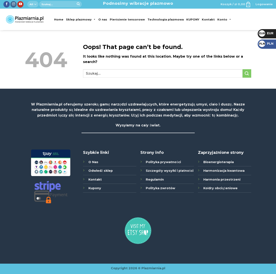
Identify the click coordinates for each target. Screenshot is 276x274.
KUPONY (192, 19)
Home (58, 19)
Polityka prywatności (163, 162)
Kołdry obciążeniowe (220, 188)
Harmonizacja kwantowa (224, 171)
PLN (266, 44)
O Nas (93, 162)
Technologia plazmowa (165, 19)
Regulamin (155, 179)
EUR (266, 33)
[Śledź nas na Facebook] (6, 4)
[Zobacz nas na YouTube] (20, 4)
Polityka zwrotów (160, 188)
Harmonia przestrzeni (221, 179)
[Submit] (78, 4)
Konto (224, 19)
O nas (102, 19)
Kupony (94, 188)
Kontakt (208, 19)
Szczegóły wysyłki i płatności (169, 171)
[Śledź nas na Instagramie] (13, 4)
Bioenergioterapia (218, 162)
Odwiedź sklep (100, 171)
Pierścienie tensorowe (127, 19)
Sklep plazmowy (81, 19)
